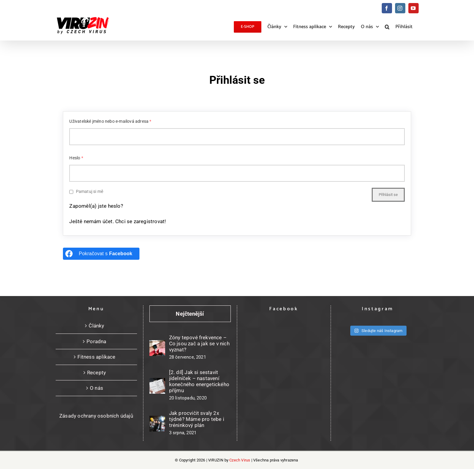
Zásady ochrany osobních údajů (96, 416)
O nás (96, 388)
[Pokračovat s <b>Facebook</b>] (101, 254)
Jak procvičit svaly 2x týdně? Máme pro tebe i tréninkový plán (196, 419)
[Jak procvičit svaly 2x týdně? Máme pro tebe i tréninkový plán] (157, 424)
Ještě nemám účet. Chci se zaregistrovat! (117, 221)
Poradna (96, 341)
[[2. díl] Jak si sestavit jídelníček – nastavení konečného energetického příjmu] (157, 386)
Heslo (76, 157)
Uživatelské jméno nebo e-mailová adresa (110, 121)
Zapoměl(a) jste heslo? (96, 206)
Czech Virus (239, 460)
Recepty (96, 373)
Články (96, 326)
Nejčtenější (190, 314)
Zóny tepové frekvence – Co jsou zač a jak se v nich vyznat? (199, 343)
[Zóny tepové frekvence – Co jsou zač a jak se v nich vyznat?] (157, 348)
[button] (387, 27)
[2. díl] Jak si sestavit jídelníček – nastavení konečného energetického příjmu (199, 381)
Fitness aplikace (96, 357)
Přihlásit (404, 27)
